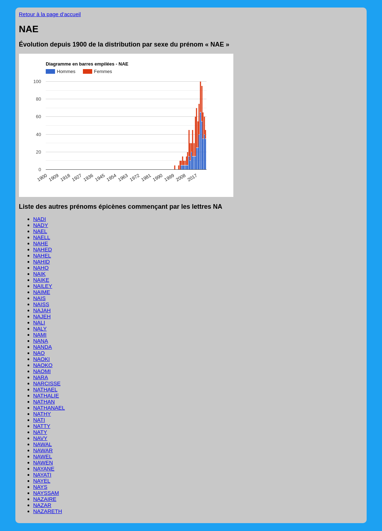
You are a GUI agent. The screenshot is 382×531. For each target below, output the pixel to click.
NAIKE (41, 280)
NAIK (39, 274)
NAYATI (42, 475)
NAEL (40, 231)
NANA (40, 341)
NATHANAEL (49, 408)
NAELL (41, 237)
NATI (39, 420)
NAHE (40, 243)
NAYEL (41, 481)
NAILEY (42, 286)
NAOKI (41, 359)
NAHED (42, 249)
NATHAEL (45, 389)
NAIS (39, 298)
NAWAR (43, 450)
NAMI (40, 335)
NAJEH (42, 316)
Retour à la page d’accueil (50, 14)
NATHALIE (46, 395)
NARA (40, 377)
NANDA (42, 347)
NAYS (40, 487)
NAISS (41, 304)
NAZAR (42, 505)
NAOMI (42, 371)
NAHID (41, 262)
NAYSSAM (46, 493)
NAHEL (42, 255)
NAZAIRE (44, 499)
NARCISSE (47, 383)
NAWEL (42, 456)
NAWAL (42, 444)
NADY (40, 225)
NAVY (40, 438)
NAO (39, 353)
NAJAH (42, 310)
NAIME (41, 292)
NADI (39, 219)
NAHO (41, 268)
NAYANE (43, 468)
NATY (40, 432)
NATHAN (44, 402)
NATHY (42, 414)
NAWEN (43, 462)
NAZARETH (47, 511)
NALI (39, 322)
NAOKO (43, 365)
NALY (40, 328)
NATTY (41, 426)
